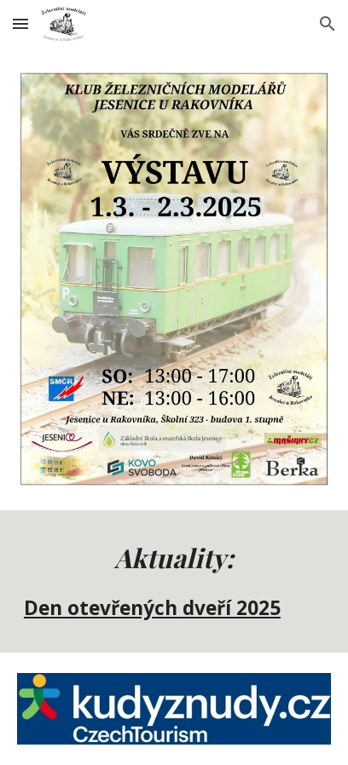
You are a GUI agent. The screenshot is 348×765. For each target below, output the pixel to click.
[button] (20, 23)
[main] (174, 581)
